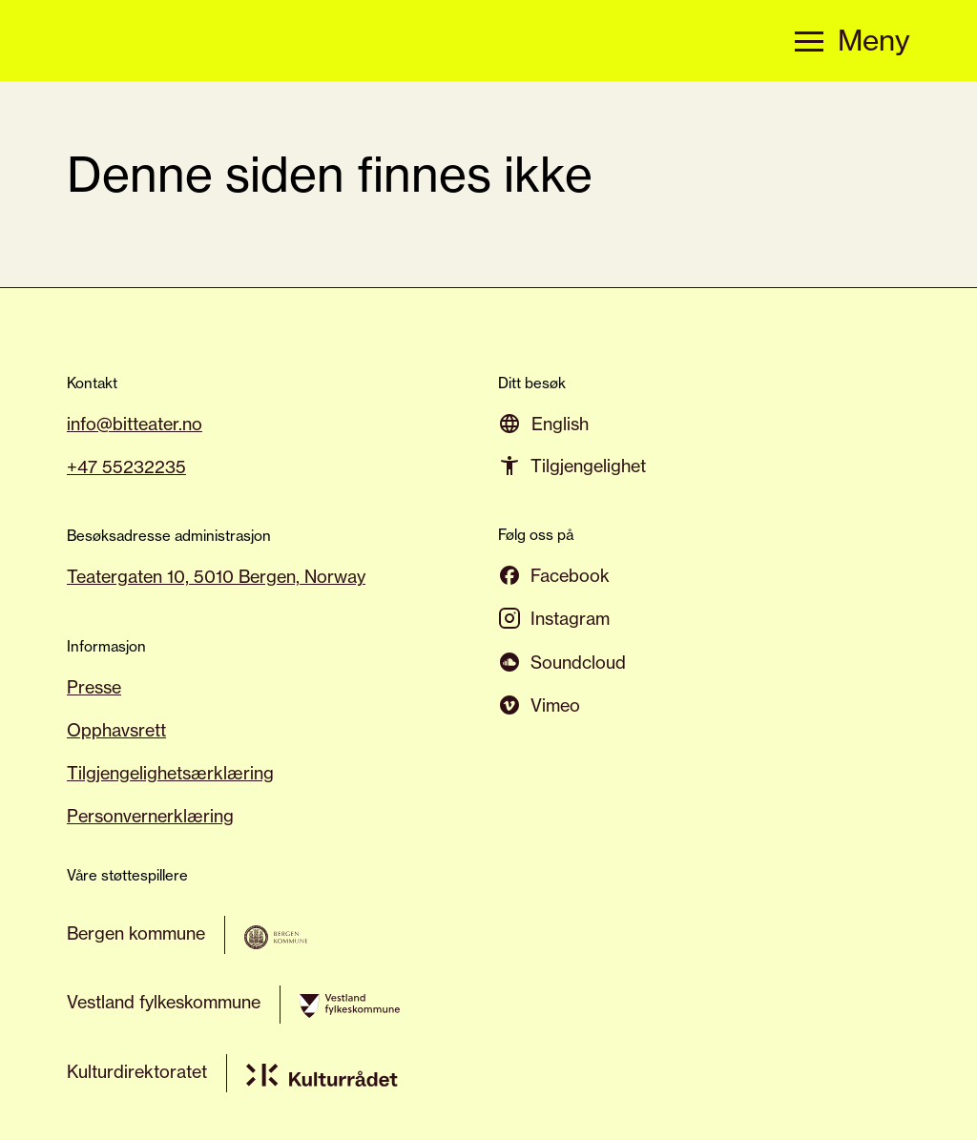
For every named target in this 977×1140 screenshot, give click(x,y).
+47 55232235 (126, 466)
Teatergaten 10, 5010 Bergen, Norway (216, 576)
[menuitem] (560, 423)
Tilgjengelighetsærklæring (170, 772)
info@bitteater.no (134, 423)
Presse (94, 686)
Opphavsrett (116, 729)
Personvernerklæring (150, 815)
